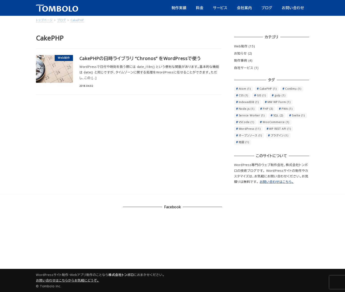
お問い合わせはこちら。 (277, 182)
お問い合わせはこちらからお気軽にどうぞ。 (67, 280)
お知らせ (240, 53)
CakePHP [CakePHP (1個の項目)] (268, 89)
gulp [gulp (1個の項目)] (279, 95)
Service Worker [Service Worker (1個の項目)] (252, 115)
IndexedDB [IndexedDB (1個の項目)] (249, 102)
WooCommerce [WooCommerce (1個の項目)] (276, 122)
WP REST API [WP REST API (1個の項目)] (280, 129)
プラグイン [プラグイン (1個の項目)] (279, 135)
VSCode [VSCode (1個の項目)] (246, 122)
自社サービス (243, 68)
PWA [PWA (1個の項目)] (287, 109)
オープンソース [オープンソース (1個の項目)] (250, 135)
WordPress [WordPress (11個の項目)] (250, 129)
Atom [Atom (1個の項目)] (245, 89)
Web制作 (241, 46)
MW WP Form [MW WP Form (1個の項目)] (279, 102)
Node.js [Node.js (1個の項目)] (246, 109)
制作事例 (240, 60)
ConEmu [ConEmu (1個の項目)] (293, 89)
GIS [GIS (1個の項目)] (261, 95)
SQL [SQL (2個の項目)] (278, 115)
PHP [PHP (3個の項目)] (268, 109)
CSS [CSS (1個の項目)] (243, 95)
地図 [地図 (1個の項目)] (244, 142)
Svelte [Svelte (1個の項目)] (298, 115)
